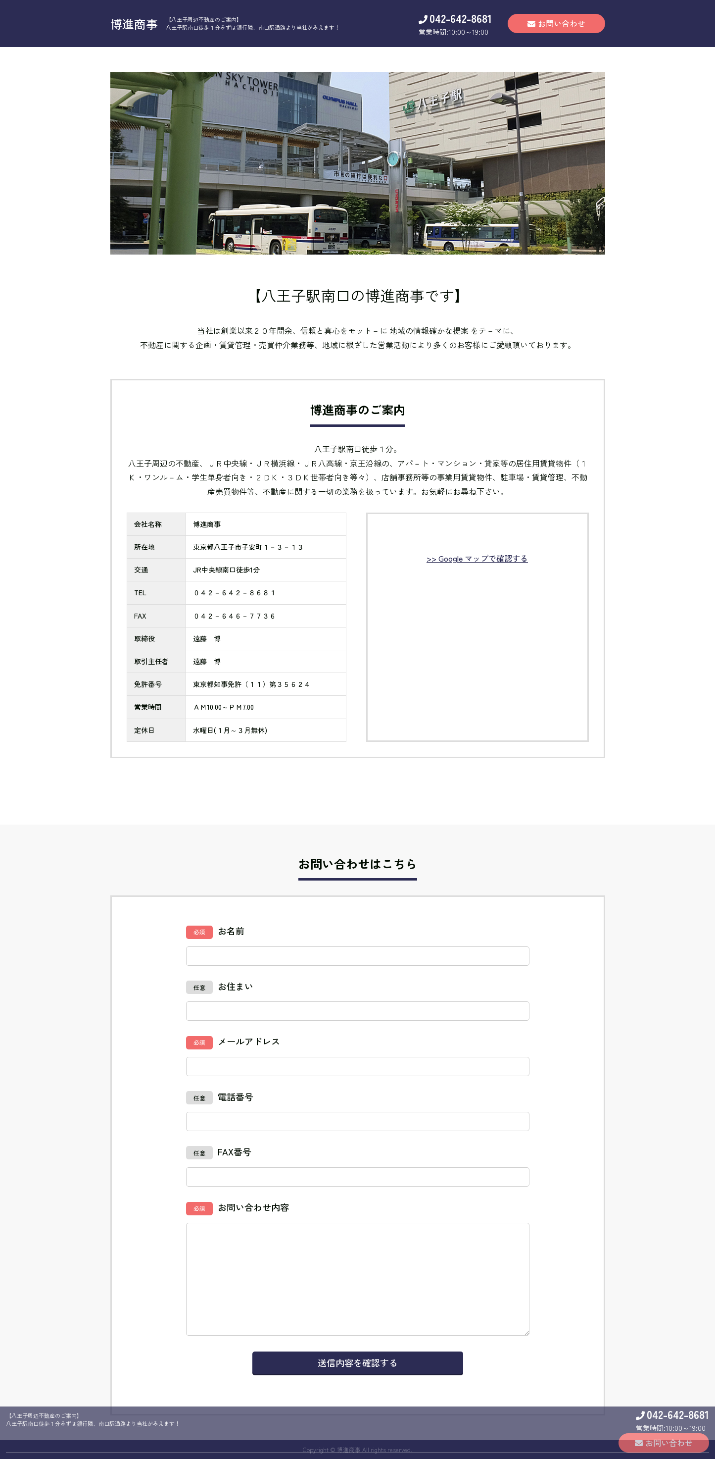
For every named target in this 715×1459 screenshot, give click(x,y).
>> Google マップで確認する (477, 558)
